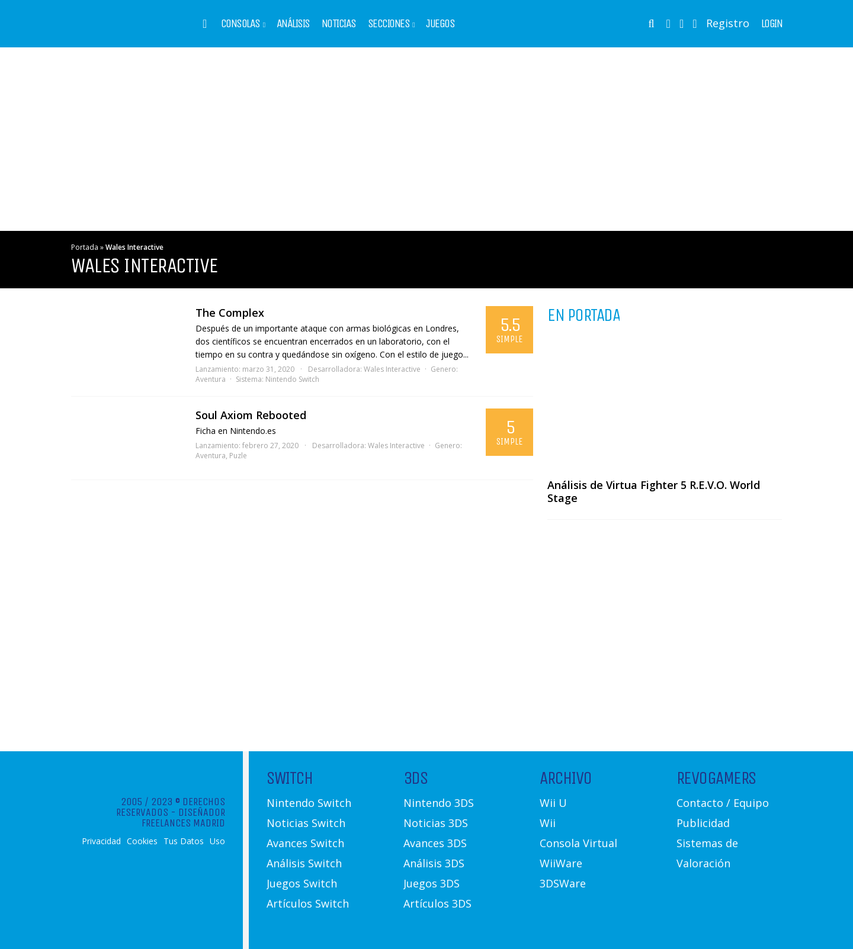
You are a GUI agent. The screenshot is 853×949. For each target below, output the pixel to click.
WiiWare (561, 863)
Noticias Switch (306, 823)
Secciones (389, 24)
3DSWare (563, 883)
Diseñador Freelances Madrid (183, 817)
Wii (548, 823)
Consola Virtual (578, 843)
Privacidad (101, 841)
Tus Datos (183, 841)
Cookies (142, 841)
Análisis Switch (304, 863)
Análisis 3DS (433, 863)
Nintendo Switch (292, 379)
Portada (84, 247)
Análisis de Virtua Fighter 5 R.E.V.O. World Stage (653, 491)
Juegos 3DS (431, 883)
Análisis (293, 24)
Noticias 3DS (435, 823)
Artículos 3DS (437, 903)
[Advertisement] (426, 139)
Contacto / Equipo (722, 803)
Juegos (440, 24)
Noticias (339, 24)
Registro (727, 23)
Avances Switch (305, 843)
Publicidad (703, 823)
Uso (217, 841)
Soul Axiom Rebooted (250, 415)
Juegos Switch (302, 883)
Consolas (240, 24)
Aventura (210, 379)
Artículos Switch (308, 903)
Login (772, 24)
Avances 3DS (435, 843)
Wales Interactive (392, 369)
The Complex (229, 312)
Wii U (553, 803)
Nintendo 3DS (438, 803)
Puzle (238, 456)
